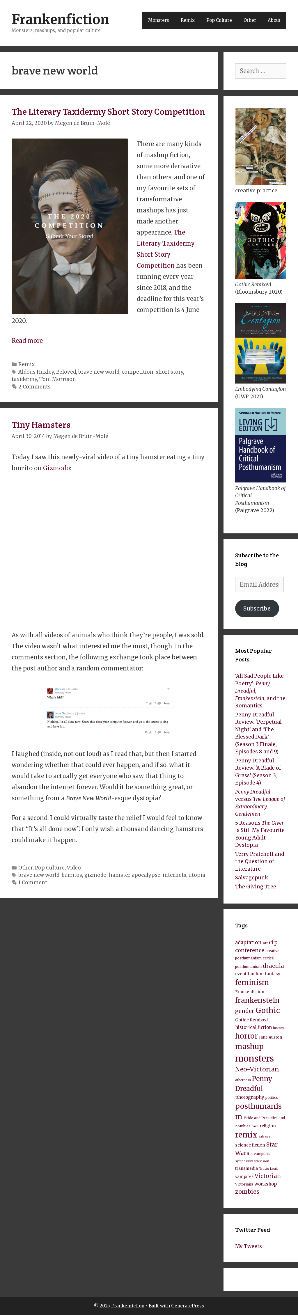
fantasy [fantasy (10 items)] (272, 973)
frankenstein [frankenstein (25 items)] (257, 1000)
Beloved (66, 372)
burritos (72, 875)
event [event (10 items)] (240, 973)
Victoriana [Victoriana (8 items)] (244, 1184)
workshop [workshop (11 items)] (265, 1184)
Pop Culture (219, 20)
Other (250, 20)
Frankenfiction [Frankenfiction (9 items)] (249, 991)
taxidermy (24, 379)
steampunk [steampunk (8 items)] (260, 1153)
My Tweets (248, 1246)
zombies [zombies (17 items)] (247, 1191)
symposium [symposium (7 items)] (244, 1161)
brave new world (98, 372)
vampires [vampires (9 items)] (244, 1176)
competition (137, 372)
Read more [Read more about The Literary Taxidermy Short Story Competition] (27, 340)
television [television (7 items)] (261, 1161)
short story (169, 372)
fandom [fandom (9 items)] (256, 973)
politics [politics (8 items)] (271, 1097)
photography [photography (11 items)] (249, 1097)
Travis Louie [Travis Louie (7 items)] (269, 1169)
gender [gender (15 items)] (244, 1011)
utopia (197, 875)
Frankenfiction (60, 19)
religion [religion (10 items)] (268, 1125)
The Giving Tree (255, 886)
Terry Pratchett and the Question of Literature (259, 861)
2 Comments (34, 387)
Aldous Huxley (36, 372)
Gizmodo (56, 468)
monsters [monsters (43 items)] (254, 1058)
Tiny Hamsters (41, 424)
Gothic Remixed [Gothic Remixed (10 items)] (251, 1020)
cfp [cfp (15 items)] (273, 942)
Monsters (158, 20)
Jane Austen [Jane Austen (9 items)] (270, 1037)
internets (174, 875)
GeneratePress (187, 1306)
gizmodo (95, 875)
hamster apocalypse (134, 875)
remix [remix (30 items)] (246, 1135)
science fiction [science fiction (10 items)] (250, 1145)
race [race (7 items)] (255, 1126)
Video (74, 868)
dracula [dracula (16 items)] (273, 965)
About (274, 20)
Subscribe (257, 608)
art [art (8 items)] (265, 943)
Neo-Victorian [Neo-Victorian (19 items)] (257, 1069)
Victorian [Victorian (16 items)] (268, 1175)
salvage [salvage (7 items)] (264, 1136)
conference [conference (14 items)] (249, 950)
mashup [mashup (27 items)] (249, 1046)
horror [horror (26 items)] (246, 1036)
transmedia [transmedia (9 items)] (246, 1168)
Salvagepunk (251, 877)
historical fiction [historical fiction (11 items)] (253, 1027)
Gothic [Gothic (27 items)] (268, 1010)
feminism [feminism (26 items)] (252, 982)
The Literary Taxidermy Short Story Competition (108, 111)
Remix (188, 20)
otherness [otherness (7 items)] (243, 1080)
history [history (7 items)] (278, 1028)
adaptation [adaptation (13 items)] (248, 942)
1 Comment (32, 882)
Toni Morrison (57, 379)
